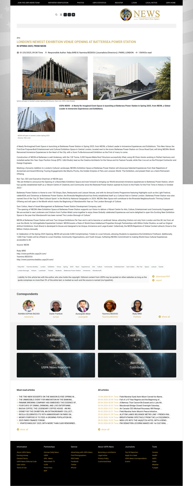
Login (134, 3)
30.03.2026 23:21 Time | (130, 408)
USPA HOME (171, 3)
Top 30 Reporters (131, 452)
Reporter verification (58, 3)
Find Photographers (78, 455)
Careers (155, 452)
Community (108, 267)
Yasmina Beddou (32, 267)
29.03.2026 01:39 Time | (134, 414)
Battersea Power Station (72, 271)
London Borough (23, 271)
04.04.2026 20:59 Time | (129, 400)
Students (58, 271)
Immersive (86, 271)
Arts (93, 267)
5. (44, 408)
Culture (99, 267)
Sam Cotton (130, 267)
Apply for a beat (131, 455)
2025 (71, 267)
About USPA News (24, 452)
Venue (59, 267)
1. (46, 397)
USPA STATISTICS (99, 3)
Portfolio (137, 317)
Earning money (22, 455)
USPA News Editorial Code (27, 462)
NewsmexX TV (49, 462)
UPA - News (48, 459)
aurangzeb (83, 317)
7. (45, 414)
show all (164, 316)
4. (44, 406)
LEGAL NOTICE (151, 3)
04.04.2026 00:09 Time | (130, 403)
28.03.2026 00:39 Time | (133, 423)
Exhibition (51, 267)
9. (31, 420)
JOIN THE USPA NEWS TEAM (28, 3)
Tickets (50, 271)
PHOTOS (80, 3)
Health (154, 455)
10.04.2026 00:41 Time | (130, 397)
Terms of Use (22, 468)
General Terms (22, 459)
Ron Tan (139, 267)
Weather (155, 465)
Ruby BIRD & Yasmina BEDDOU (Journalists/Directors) (92, 52)
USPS (154, 459)
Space (147, 267)
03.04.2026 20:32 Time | (129, 406)
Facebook (74, 462)
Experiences (85, 267)
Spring (65, 267)
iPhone (73, 468)
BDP (45, 471)
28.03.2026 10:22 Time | (133, 420)
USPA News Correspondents (136, 459)
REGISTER (119, 3)
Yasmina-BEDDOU (110, 317)
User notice (21, 465)
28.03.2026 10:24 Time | (134, 417)
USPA (46, 455)
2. (45, 400)
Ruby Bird (21, 267)
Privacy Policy (103, 459)
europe (56, 317)
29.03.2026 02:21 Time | (128, 411)
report (157, 280)
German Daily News (51, 452)
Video (154, 462)
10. (46, 423)
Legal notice (102, 455)
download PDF (161, 276)
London (43, 267)
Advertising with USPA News (81, 452)
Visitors (33, 271)
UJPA (46, 465)
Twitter (73, 465)
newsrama (28, 317)
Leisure (153, 267)
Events (161, 267)
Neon (77, 267)
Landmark (42, 271)
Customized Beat (104, 462)
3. (47, 403)
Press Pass (48, 468)
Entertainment (119, 267)
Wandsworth (97, 271)
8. (45, 417)
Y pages (155, 468)
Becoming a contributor (107, 452)
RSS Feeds (75, 459)
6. (45, 411)
